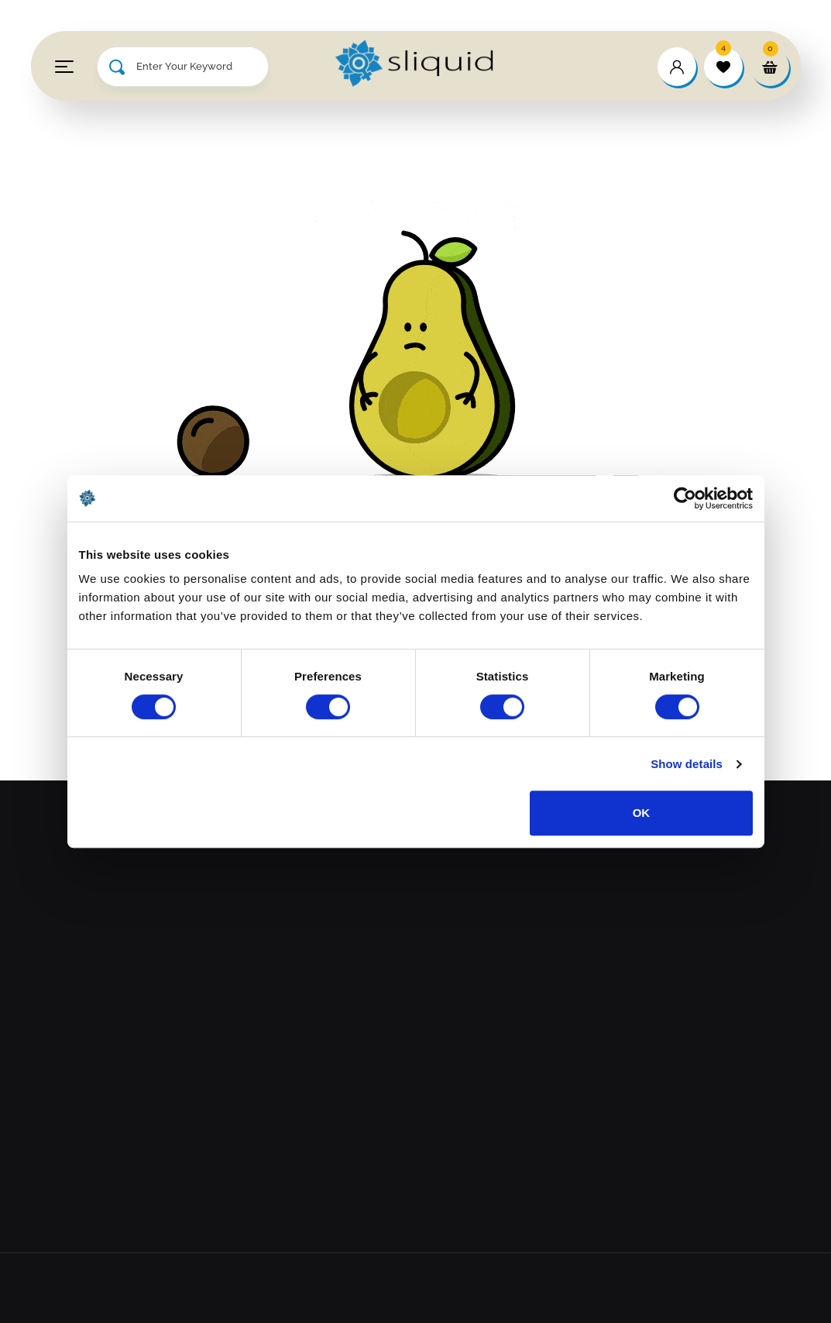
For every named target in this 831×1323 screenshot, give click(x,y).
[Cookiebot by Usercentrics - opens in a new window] (685, 498)
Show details (687, 763)
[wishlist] (723, 66)
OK (642, 812)
